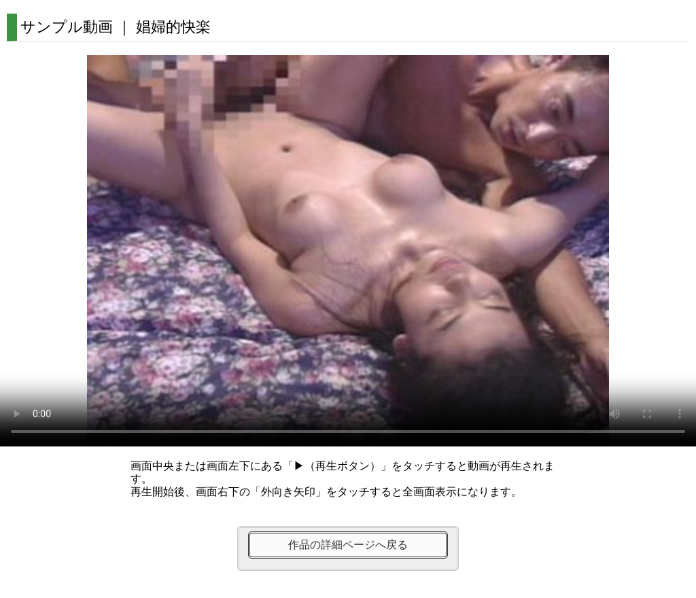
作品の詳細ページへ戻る (348, 544)
